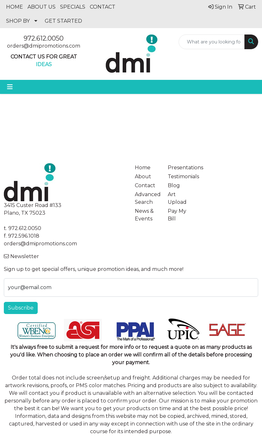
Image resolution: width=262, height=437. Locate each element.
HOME (14, 7)
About (143, 176)
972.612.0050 (44, 38)
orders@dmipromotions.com (43, 46)
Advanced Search (147, 198)
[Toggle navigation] (10, 86)
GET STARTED (63, 21)
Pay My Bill (177, 215)
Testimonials (180, 176)
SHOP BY (18, 21)
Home (142, 168)
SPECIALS (72, 7)
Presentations (180, 168)
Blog (174, 185)
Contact (145, 185)
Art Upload (177, 198)
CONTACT (102, 7)
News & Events (144, 215)
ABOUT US (41, 7)
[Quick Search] (212, 41)
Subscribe (21, 308)
